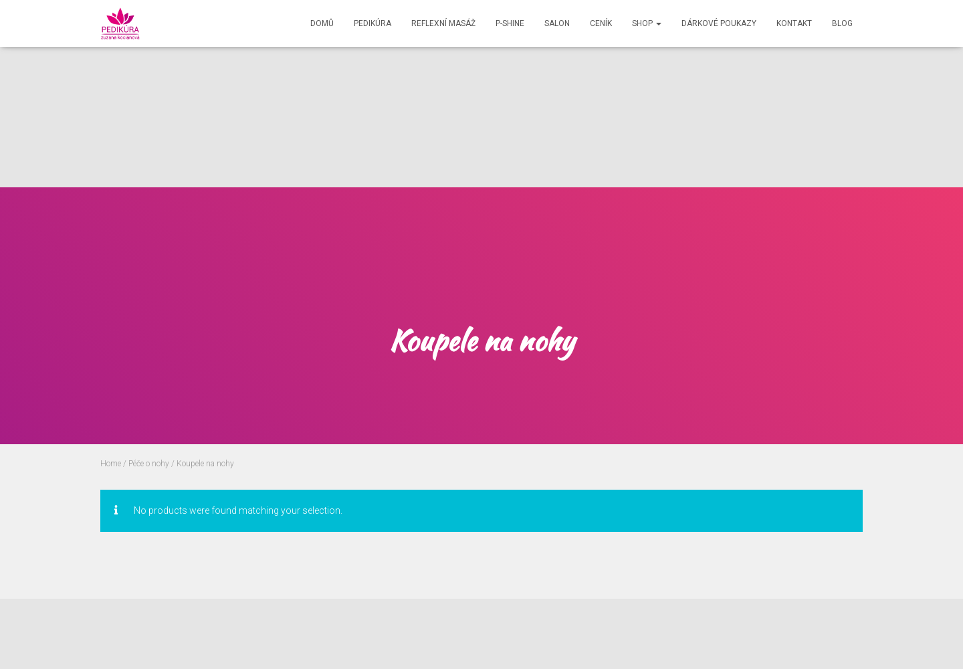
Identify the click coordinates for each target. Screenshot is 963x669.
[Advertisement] (401, 93)
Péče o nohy (148, 463)
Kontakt (794, 23)
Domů (322, 23)
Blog (842, 23)
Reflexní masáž (443, 23)
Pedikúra (372, 23)
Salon (557, 23)
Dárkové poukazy (718, 23)
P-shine (510, 23)
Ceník (601, 23)
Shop (646, 23)
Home (110, 463)
